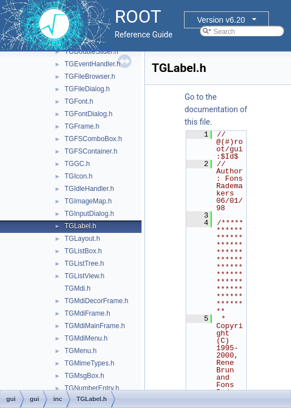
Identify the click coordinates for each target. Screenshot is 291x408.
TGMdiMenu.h (86, 338)
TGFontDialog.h (89, 114)
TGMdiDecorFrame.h (97, 301)
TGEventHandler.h (93, 64)
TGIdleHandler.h (89, 189)
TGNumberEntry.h (92, 388)
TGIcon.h (78, 176)
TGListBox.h (83, 251)
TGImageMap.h (88, 201)
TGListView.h (84, 276)
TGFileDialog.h (87, 89)
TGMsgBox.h (84, 376)
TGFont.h (79, 101)
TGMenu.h (81, 351)
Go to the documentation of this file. (216, 109)
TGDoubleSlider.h (91, 52)
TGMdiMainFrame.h (95, 326)
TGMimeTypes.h (89, 363)
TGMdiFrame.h (87, 313)
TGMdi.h (78, 288)
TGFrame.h (82, 126)
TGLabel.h (80, 226)
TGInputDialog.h (89, 214)
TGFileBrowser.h (90, 76)
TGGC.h (77, 164)
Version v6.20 (221, 19)
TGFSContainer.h (91, 151)
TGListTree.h (84, 263)
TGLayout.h (82, 239)
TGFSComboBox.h (93, 139)
